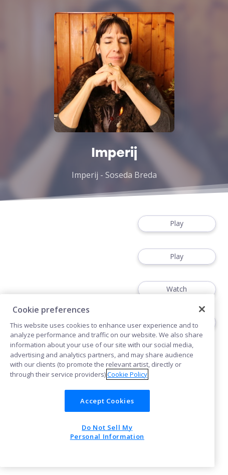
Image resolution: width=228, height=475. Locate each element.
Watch (176, 289)
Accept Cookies (107, 400)
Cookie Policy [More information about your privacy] (127, 374)
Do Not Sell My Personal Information (107, 432)
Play (176, 223)
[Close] (202, 309)
